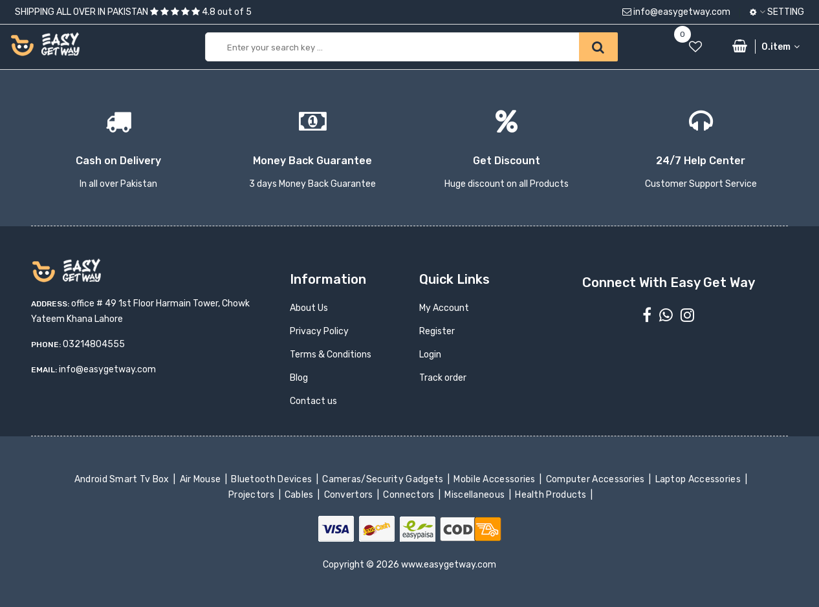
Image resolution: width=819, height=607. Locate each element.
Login (430, 354)
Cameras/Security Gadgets (384, 479)
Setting (777, 11)
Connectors (410, 494)
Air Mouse (201, 479)
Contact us (313, 401)
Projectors (252, 494)
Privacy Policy (319, 331)
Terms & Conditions (330, 354)
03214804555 (94, 344)
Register (437, 331)
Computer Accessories (596, 479)
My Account (444, 308)
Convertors (349, 494)
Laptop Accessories (699, 479)
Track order (442, 377)
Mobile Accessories (496, 479)
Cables (300, 494)
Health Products (552, 494)
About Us (309, 308)
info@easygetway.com (676, 11)
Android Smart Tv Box (122, 479)
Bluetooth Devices (272, 479)
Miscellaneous (475, 494)
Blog (299, 377)
